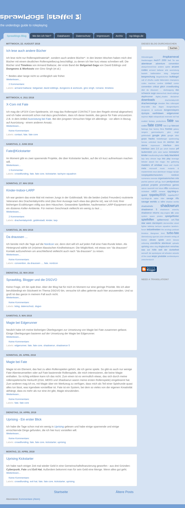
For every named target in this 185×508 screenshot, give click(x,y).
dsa (154, 107)
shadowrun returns (150, 213)
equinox (144, 117)
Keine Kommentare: (19, 130)
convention (20, 263)
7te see (175, 60)
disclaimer (174, 97)
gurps (144, 139)
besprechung (148, 76)
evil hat (33, 481)
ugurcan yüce (158, 237)
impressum (155, 145)
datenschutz (27, 306)
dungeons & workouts (71, 88)
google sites (173, 135)
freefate (168, 129)
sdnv (163, 201)
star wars (146, 223)
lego (159, 159)
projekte (154, 185)
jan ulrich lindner (167, 149)
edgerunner (20, 345)
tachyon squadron (67, 173)
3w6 (169, 60)
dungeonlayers (172, 107)
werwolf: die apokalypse (151, 253)
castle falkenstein (161, 80)
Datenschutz (83, 35)
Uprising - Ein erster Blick (24, 419)
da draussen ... (35, 263)
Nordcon (49, 244)
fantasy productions (157, 121)
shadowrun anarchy (169, 209)
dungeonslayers (171, 110)
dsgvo (38, 306)
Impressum (103, 35)
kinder (49, 220)
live (157, 162)
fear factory (154, 129)
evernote (168, 117)
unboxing (145, 243)
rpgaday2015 (157, 194)
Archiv (119, 35)
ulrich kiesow (172, 240)
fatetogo (144, 129)
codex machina (148, 83)
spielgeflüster (172, 216)
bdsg (17, 306)
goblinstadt (39, 220)
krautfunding (154, 155)
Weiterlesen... (13, 79)
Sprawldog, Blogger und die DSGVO (31, 280)
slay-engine (165, 213)
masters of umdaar (151, 165)
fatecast (175, 125)
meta (143, 168)
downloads (148, 99)
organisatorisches (166, 178)
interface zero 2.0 (150, 148)
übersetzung (146, 237)
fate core (33, 134)
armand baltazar (22, 88)
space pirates (156, 216)
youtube (162, 256)
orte (177, 178)
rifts (166, 188)
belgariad (38, 88)
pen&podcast (172, 181)
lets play (166, 158)
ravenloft (150, 188)
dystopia (145, 113)
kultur (161, 155)
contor (176, 83)
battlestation (156, 73)
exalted (144, 121)
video (151, 246)
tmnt (163, 233)
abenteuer (146, 63)
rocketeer (145, 191)
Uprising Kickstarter (20, 458)
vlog (156, 246)
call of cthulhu (147, 80)
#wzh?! (157, 60)
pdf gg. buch (160, 182)
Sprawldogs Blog (17, 35)
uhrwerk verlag (170, 237)
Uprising (59, 426)
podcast (145, 185)
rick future (159, 188)
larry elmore (151, 159)
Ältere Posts (125, 492)
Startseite (61, 492)
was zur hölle (149, 250)
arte (166, 70)
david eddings (51, 88)
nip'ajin (176, 172)
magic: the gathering (169, 162)
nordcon (53, 263)
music (162, 168)
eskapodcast (159, 117)
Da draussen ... (17, 237)
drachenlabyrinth (23, 220)
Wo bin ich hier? (41, 35)
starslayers (157, 223)
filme (162, 129)
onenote (153, 178)
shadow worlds (172, 202)
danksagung (168, 90)
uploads (175, 243)
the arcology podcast (170, 230)
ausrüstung (174, 70)
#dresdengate (147, 57)
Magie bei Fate (16, 362)
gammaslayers (157, 132)
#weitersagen (147, 60)
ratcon (144, 188)
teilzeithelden (154, 229)
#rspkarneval (171, 56)
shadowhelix (147, 206)
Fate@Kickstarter (18, 151)
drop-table (145, 107)
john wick (157, 152)
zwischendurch (147, 260)
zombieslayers (173, 256)
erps (151, 116)
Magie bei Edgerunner (21, 322)
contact (18, 134)
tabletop (150, 226)
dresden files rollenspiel (168, 103)
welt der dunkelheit (168, 250)
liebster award (147, 162)
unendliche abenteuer (160, 243)
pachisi (144, 182)
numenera (145, 178)
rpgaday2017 (173, 195)
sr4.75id (175, 220)
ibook (159, 142)
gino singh (89, 88)
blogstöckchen (162, 77)
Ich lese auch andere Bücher (26, 50)
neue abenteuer (159, 172)
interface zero (171, 145)
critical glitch (159, 86)
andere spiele (164, 67)
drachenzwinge (149, 103)
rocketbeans (174, 188)
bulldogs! (174, 76)
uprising (62, 442)
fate (25, 134)
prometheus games (169, 185)
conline (160, 83)
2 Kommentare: (17, 84)
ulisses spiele (156, 240)
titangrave (154, 233)
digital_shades (162, 97)
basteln (144, 73)
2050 (164, 60)
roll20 (154, 191)
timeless (109, 88)
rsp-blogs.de (136, 35)
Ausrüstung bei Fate (39, 118)
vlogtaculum (164, 246)
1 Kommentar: (16, 170)
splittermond (162, 220)
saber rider (159, 198)
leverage (175, 159)
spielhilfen (147, 219)
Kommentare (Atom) (29, 499)
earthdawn (158, 113)
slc (172, 212)
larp (56, 220)
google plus (159, 135)
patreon (151, 182)
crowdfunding (21, 173)
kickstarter (51, 173)
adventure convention (167, 63)
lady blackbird (171, 155)
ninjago (169, 172)
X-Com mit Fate (17, 104)
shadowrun (49, 345)
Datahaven (63, 35)
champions (174, 80)
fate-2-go (167, 126)
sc (159, 202)
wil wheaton (167, 253)
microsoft (153, 168)
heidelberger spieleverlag (168, 139)
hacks (152, 138)
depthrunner (147, 96)
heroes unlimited (148, 142)
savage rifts (172, 198)
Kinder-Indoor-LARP (20, 190)
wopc (154, 256)
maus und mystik (171, 165)
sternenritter (168, 223)
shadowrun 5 (63, 345)
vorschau (174, 246)
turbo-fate (173, 232)
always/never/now (148, 67)
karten (165, 152)
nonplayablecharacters (152, 175)
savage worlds (149, 201)
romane (100, 88)
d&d (143, 90)
